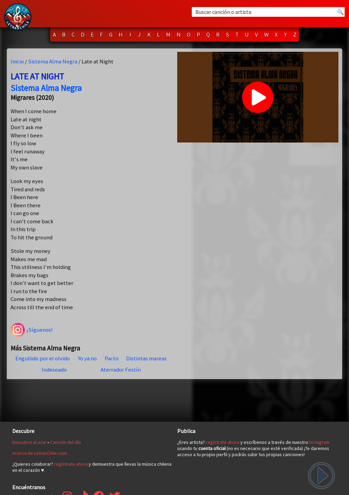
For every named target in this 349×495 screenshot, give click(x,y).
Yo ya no (87, 358)
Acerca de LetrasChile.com (39, 453)
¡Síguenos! (32, 330)
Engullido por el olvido (42, 358)
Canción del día (65, 442)
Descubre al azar (29, 442)
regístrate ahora (71, 464)
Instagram (319, 442)
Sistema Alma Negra (52, 61)
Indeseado (54, 369)
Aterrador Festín (121, 369)
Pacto (112, 358)
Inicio (17, 61)
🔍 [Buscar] (340, 12)
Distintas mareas (146, 358)
